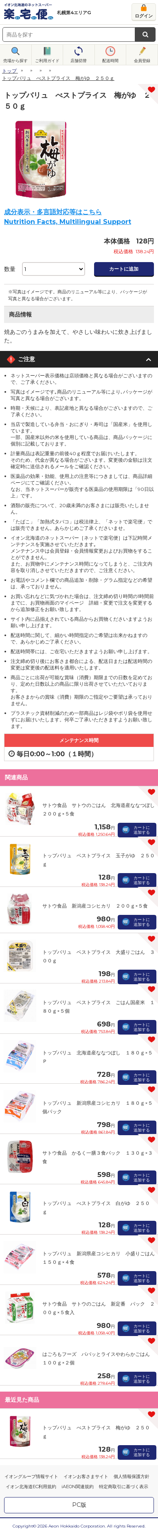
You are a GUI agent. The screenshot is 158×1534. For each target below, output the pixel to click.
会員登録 (142, 60)
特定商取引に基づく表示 (123, 1486)
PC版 (79, 1504)
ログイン (144, 16)
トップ (9, 71)
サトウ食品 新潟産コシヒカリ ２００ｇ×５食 (95, 906)
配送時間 (110, 60)
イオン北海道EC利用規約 (31, 1486)
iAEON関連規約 (77, 1486)
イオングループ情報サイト (31, 1476)
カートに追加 (123, 269)
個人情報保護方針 (131, 1476)
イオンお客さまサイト (86, 1476)
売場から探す (15, 60)
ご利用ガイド (47, 60)
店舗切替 (78, 60)
